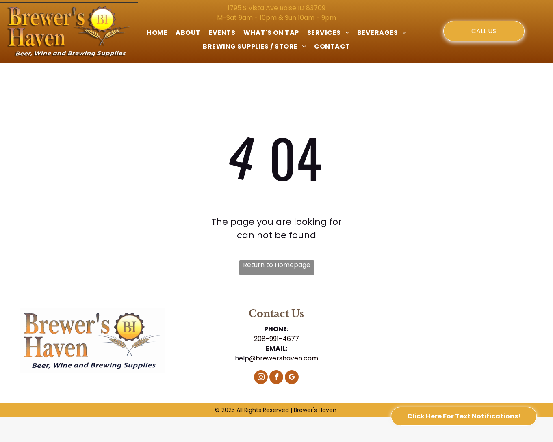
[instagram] (261, 378)
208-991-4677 (276, 338)
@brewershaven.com (283, 358)
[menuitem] (157, 33)
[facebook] (276, 378)
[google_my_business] (292, 378)
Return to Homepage (276, 265)
